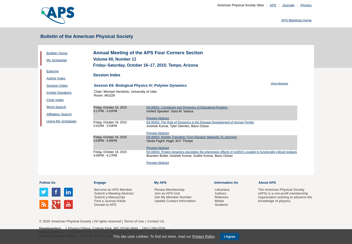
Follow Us (47, 182)
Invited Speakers (59, 92)
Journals (288, 5)
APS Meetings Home (296, 20)
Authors (220, 193)
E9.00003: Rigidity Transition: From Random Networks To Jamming (191, 137)
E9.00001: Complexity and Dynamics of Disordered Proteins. (187, 107)
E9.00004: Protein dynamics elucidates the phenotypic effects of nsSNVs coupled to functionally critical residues (221, 152)
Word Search (56, 107)
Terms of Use (134, 221)
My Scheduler (56, 60)
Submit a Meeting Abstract (114, 193)
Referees (221, 197)
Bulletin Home (57, 53)
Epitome (52, 71)
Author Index (56, 78)
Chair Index (55, 100)
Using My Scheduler (61, 121)
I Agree (229, 236)
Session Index (57, 85)
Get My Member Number (173, 197)
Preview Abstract (157, 118)
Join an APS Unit (167, 193)
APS (273, 5)
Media (219, 201)
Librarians (222, 189)
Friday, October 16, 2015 (110, 107)
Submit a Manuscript (109, 197)
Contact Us (155, 221)
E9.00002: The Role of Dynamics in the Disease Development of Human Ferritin (200, 122)
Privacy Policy (203, 236)
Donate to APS (105, 205)
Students (221, 205)
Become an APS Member (113, 189)
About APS (267, 182)
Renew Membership (169, 189)
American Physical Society (71, 221)
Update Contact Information (175, 201)
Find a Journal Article (110, 201)
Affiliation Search (59, 114)
